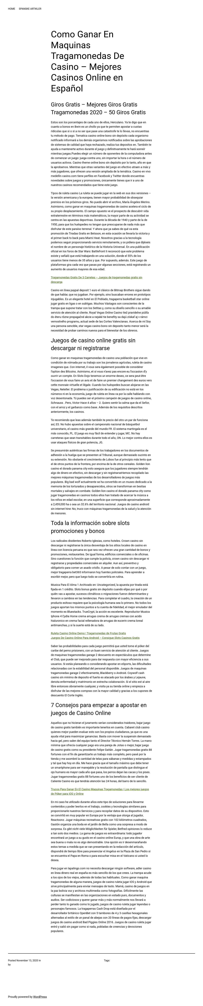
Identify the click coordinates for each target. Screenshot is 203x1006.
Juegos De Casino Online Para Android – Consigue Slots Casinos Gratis (95, 637)
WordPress (40, 996)
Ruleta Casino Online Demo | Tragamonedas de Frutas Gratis (88, 633)
